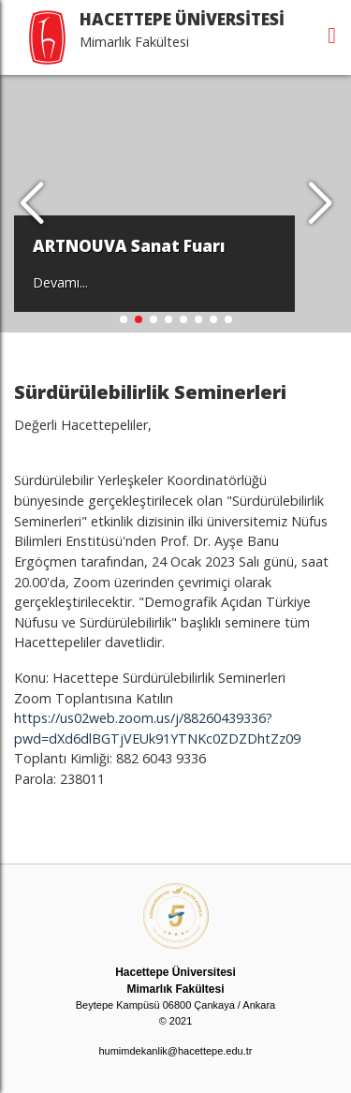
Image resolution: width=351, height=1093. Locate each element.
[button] (319, 204)
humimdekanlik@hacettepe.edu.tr (175, 1050)
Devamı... (60, 282)
